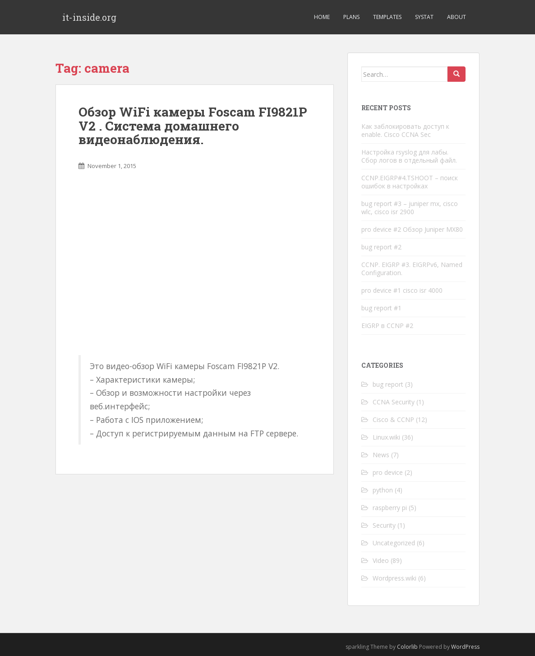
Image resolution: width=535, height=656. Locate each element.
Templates (387, 17)
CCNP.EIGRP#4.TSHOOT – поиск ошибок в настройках (409, 181)
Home (322, 17)
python (383, 490)
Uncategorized (394, 543)
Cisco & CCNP (393, 419)
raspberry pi (390, 507)
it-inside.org (89, 17)
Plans (351, 17)
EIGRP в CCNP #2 (387, 325)
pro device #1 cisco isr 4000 (402, 290)
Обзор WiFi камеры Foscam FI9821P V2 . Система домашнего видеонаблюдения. (192, 125)
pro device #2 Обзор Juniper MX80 (412, 229)
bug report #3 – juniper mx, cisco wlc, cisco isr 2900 (409, 207)
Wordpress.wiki (394, 578)
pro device (388, 472)
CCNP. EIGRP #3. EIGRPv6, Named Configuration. (411, 268)
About (456, 17)
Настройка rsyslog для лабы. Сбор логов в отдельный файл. (409, 156)
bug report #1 (381, 308)
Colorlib (407, 647)
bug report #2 (381, 247)
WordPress (465, 647)
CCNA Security (394, 402)
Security (384, 525)
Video (381, 560)
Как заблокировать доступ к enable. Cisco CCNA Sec (405, 130)
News (381, 454)
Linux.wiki (386, 437)
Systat (424, 17)
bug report (388, 384)
